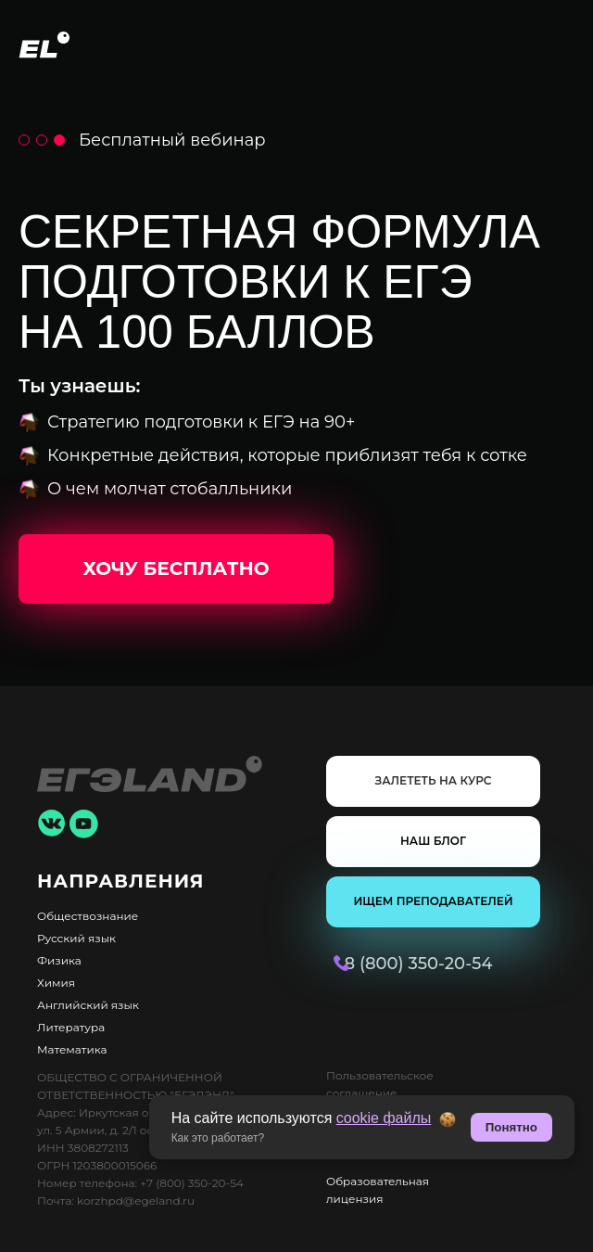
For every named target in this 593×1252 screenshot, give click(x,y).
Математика (72, 1049)
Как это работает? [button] (218, 1137)
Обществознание (87, 916)
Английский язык (88, 1005)
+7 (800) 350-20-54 (192, 1183)
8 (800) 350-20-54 (383, 963)
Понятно (511, 1127)
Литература (71, 1027)
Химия (56, 983)
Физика (59, 960)
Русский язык (76, 938)
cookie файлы (384, 1118)
